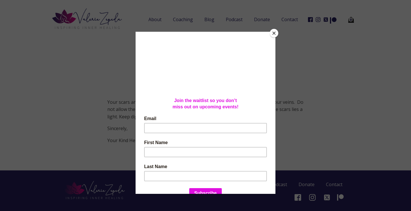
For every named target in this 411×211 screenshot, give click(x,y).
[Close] (274, 33)
